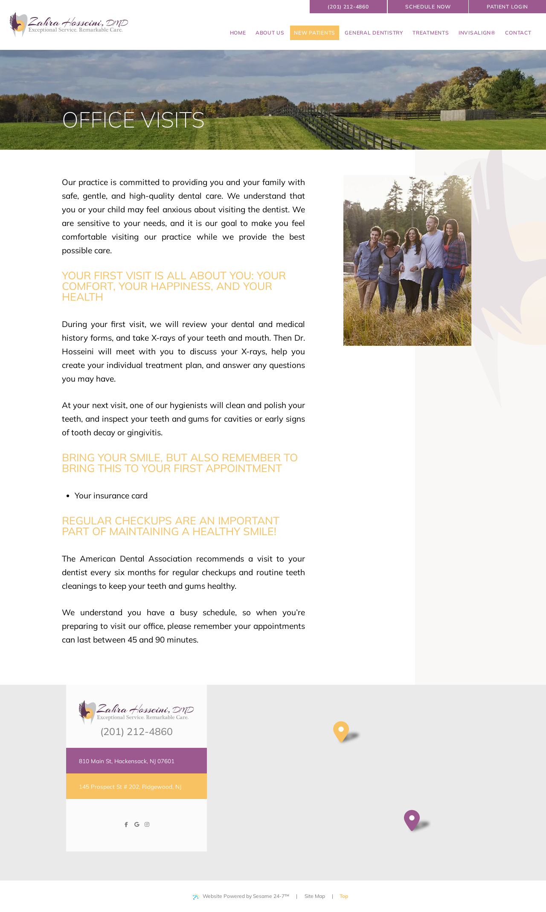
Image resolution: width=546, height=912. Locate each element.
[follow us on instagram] (147, 824)
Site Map (315, 896)
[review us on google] (136, 824)
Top (346, 893)
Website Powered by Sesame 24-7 (241, 896)
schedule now (428, 6)
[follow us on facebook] (126, 824)
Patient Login (507, 6)
